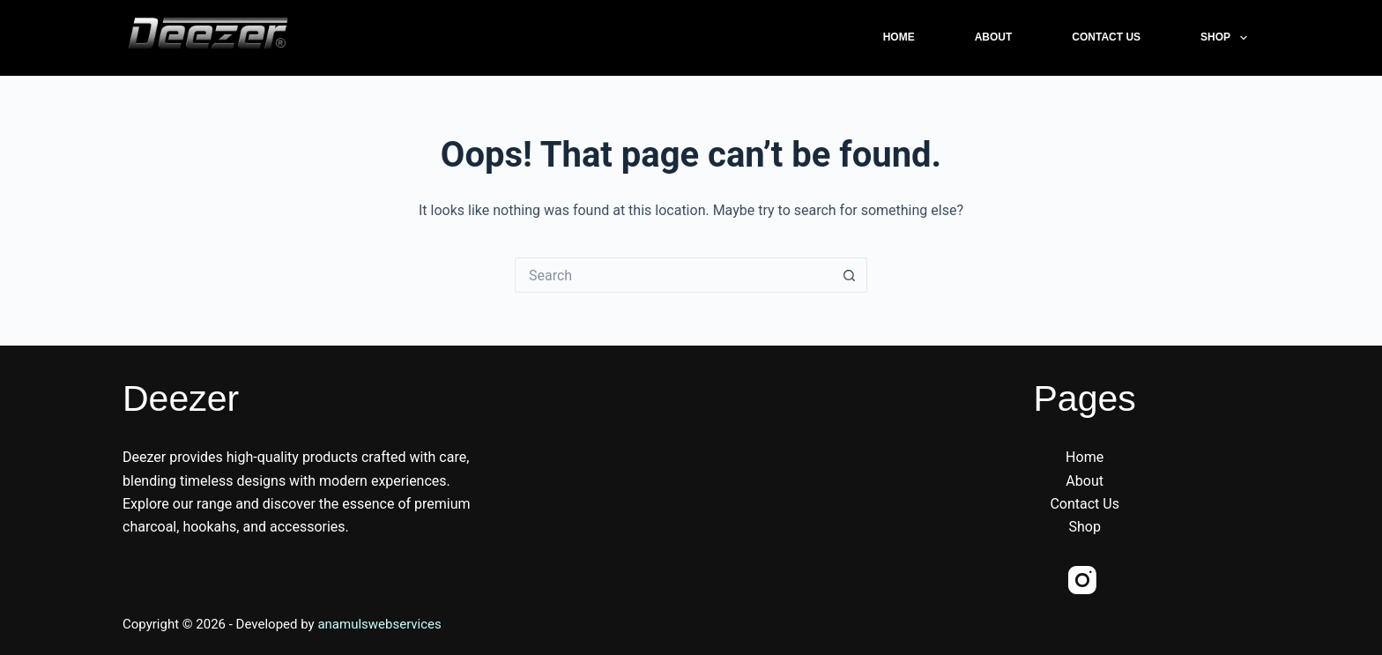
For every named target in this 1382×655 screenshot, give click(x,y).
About (994, 37)
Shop (1226, 37)
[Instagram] (1082, 580)
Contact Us (1106, 37)
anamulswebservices (379, 624)
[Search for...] (673, 275)
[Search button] (849, 275)
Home (899, 37)
